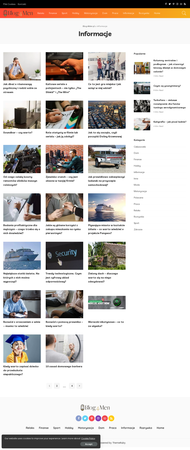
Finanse (138, 163)
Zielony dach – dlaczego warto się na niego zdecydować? (103, 280)
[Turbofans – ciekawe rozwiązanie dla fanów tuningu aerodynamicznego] (142, 108)
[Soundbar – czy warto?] (22, 114)
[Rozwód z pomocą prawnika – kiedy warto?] (64, 307)
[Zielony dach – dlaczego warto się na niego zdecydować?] (107, 259)
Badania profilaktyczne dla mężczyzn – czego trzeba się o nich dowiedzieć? (21, 228)
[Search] (184, 13)
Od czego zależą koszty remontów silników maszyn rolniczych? (21, 180)
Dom (136, 156)
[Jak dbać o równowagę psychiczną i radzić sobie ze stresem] (22, 66)
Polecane (138, 201)
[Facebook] (166, 4)
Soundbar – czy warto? (18, 132)
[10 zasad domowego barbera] (64, 351)
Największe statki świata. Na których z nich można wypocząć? (20, 280)
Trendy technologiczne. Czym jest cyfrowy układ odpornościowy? (62, 280)
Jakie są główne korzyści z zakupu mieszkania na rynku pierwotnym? (64, 228)
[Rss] (185, 4)
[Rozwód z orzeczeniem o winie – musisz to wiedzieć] (22, 307)
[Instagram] (177, 4)
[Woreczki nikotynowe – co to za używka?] (107, 307)
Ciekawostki (140, 150)
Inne (136, 182)
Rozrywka (139, 220)
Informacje (139, 175)
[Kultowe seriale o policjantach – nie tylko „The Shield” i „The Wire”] (64, 66)
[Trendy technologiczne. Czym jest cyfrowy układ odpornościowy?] (64, 259)
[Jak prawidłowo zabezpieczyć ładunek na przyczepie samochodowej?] (107, 159)
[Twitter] (170, 4)
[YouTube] (181, 4)
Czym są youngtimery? (167, 85)
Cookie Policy (13, 437)
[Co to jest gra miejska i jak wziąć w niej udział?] (107, 66)
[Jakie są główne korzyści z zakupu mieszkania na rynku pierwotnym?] (64, 207)
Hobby (137, 169)
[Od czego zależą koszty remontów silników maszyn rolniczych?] (22, 159)
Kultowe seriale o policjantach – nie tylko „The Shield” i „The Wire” (64, 88)
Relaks (137, 214)
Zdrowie (138, 233)
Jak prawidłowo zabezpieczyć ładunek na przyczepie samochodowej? (106, 180)
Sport (136, 226)
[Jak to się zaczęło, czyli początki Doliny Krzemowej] (107, 114)
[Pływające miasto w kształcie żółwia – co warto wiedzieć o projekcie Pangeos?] (107, 207)
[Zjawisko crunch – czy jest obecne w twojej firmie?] (64, 159)
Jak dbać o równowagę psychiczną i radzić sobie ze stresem (21, 88)
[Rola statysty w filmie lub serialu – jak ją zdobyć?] (64, 114)
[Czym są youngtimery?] (142, 88)
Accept (39, 443)
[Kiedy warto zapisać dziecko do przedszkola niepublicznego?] (22, 351)
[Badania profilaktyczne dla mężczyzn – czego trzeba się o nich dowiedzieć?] (22, 207)
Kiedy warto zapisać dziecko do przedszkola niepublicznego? (22, 373)
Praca (137, 207)
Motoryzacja (140, 194)
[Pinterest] (173, 4)
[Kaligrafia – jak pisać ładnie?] (142, 128)
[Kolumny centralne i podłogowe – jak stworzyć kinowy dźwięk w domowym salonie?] (142, 68)
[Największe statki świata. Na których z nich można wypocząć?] (22, 259)
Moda (137, 188)
